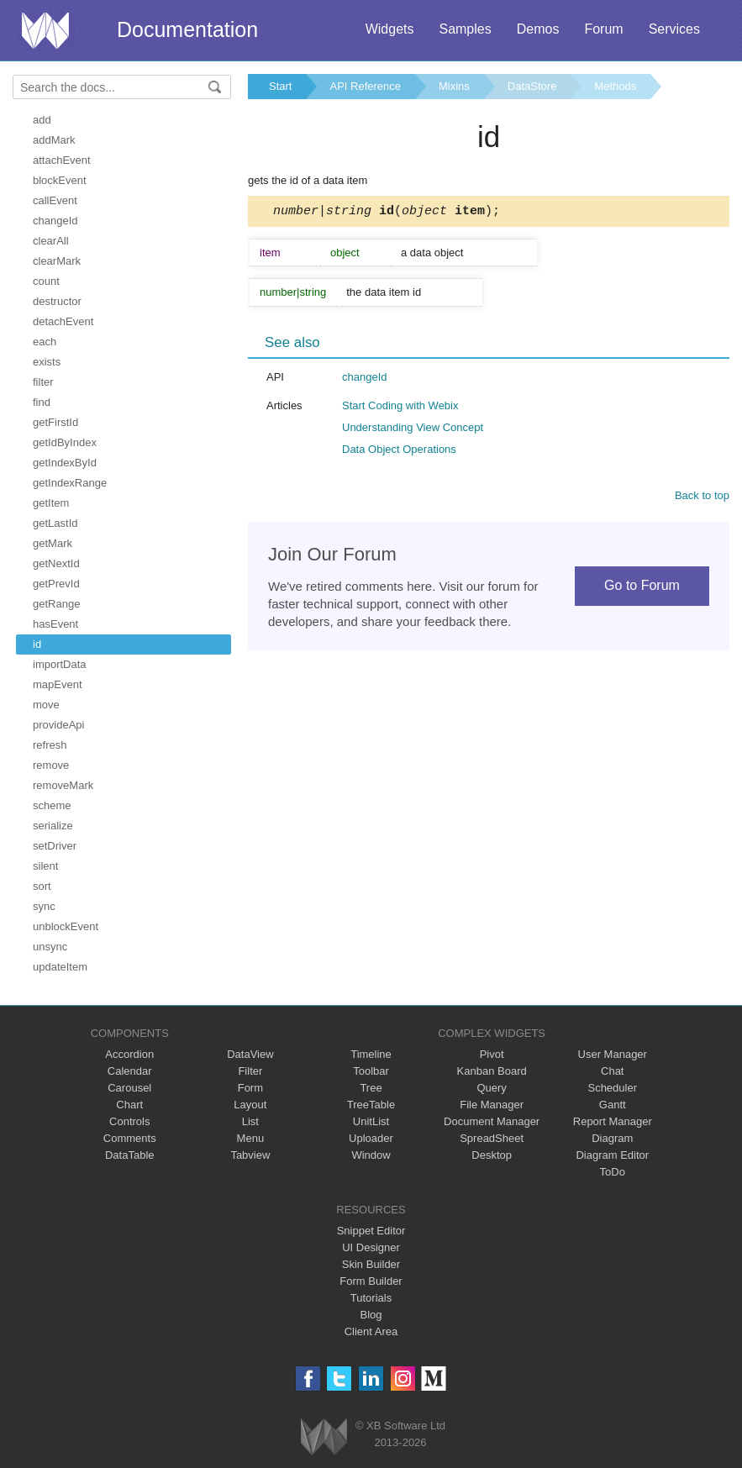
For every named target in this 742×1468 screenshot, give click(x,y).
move (46, 704)
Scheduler (612, 1087)
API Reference (365, 86)
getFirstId (55, 422)
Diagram (612, 1138)
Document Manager (491, 1121)
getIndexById (65, 462)
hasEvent (55, 624)
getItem (51, 503)
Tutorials (371, 1298)
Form (250, 1087)
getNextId (56, 563)
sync (44, 906)
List (250, 1121)
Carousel (129, 1087)
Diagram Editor (612, 1155)
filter (43, 382)
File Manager (492, 1104)
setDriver (54, 845)
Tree (371, 1087)
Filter (250, 1071)
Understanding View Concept (412, 430)
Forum (603, 29)
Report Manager (612, 1121)
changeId (55, 220)
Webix (324, 1436)
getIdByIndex (65, 442)
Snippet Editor (371, 1230)
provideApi (58, 724)
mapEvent (57, 684)
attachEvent (62, 160)
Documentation (187, 29)
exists (47, 361)
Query (491, 1087)
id (37, 644)
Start (280, 86)
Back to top (702, 498)
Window (370, 1155)
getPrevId (56, 583)
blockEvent (60, 180)
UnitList (371, 1121)
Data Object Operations (399, 451)
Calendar (130, 1071)
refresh (49, 745)
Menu (251, 1138)
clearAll (51, 240)
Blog (371, 1314)
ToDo (612, 1171)
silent (45, 866)
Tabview (250, 1155)
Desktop (491, 1155)
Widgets (390, 29)
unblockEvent (65, 926)
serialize (53, 825)
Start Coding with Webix (400, 408)
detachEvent (63, 321)
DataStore (532, 86)
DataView (250, 1054)
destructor (57, 301)
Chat (612, 1071)
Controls (129, 1121)
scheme (52, 805)
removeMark (63, 785)
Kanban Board (492, 1071)
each (44, 341)
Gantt (612, 1104)
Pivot (492, 1054)
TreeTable (371, 1104)
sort (42, 886)
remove (51, 765)
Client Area (371, 1331)
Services (674, 29)
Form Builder (370, 1281)
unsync (50, 946)
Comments (129, 1138)
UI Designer (371, 1247)
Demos (538, 29)
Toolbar (371, 1071)
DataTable (130, 1155)
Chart (129, 1104)
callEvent (55, 200)
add (42, 119)
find (41, 402)
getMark (52, 543)
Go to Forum (642, 588)
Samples (465, 29)
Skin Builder (371, 1264)
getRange (56, 603)
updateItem (60, 966)
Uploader (371, 1138)
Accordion (129, 1054)
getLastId (55, 523)
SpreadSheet (492, 1138)
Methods (615, 86)
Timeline (371, 1054)
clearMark (57, 261)
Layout (250, 1104)
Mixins (454, 86)
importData (60, 664)
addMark (54, 140)
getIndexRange (70, 482)
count (46, 281)
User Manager (612, 1054)
